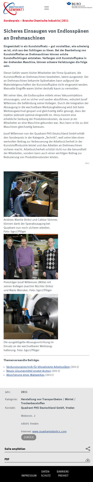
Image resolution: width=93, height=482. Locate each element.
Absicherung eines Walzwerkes (25, 375)
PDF (7, 459)
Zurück (29, 437)
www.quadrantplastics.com (49, 431)
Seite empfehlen (15, 449)
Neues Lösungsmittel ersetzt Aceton (28, 371)
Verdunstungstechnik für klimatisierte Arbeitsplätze (38, 367)
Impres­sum (29, 475)
